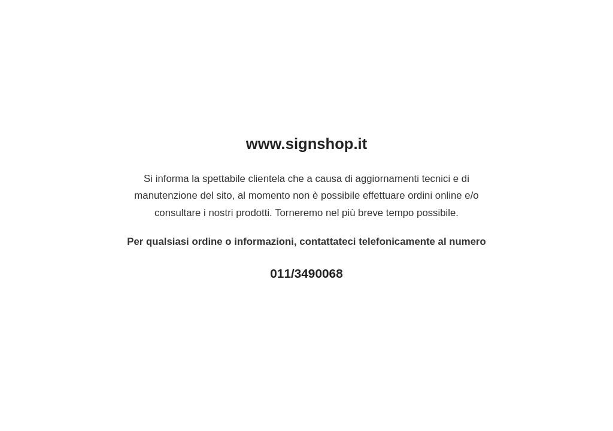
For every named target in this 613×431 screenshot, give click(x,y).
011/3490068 (306, 273)
